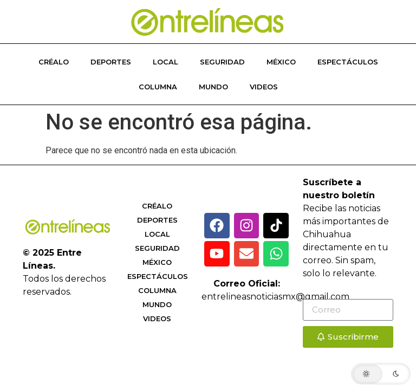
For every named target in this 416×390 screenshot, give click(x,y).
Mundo (213, 86)
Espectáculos (347, 61)
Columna (158, 86)
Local (165, 61)
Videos (264, 86)
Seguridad (222, 61)
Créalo (53, 61)
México (281, 61)
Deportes (110, 61)
